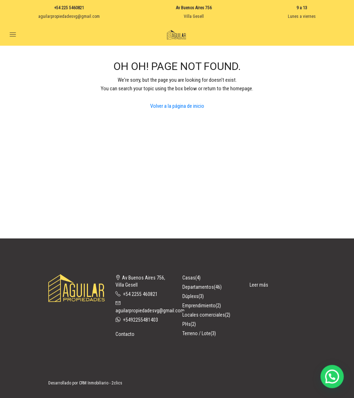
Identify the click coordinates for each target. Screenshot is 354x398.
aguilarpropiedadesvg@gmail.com (69, 16)
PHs (186, 324)
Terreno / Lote (196, 333)
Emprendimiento (199, 305)
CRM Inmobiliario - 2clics (100, 383)
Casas (188, 278)
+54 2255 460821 (140, 294)
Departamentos (198, 287)
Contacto (124, 334)
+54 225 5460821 (69, 7)
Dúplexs (190, 296)
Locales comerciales (203, 315)
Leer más (259, 285)
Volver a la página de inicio (177, 106)
